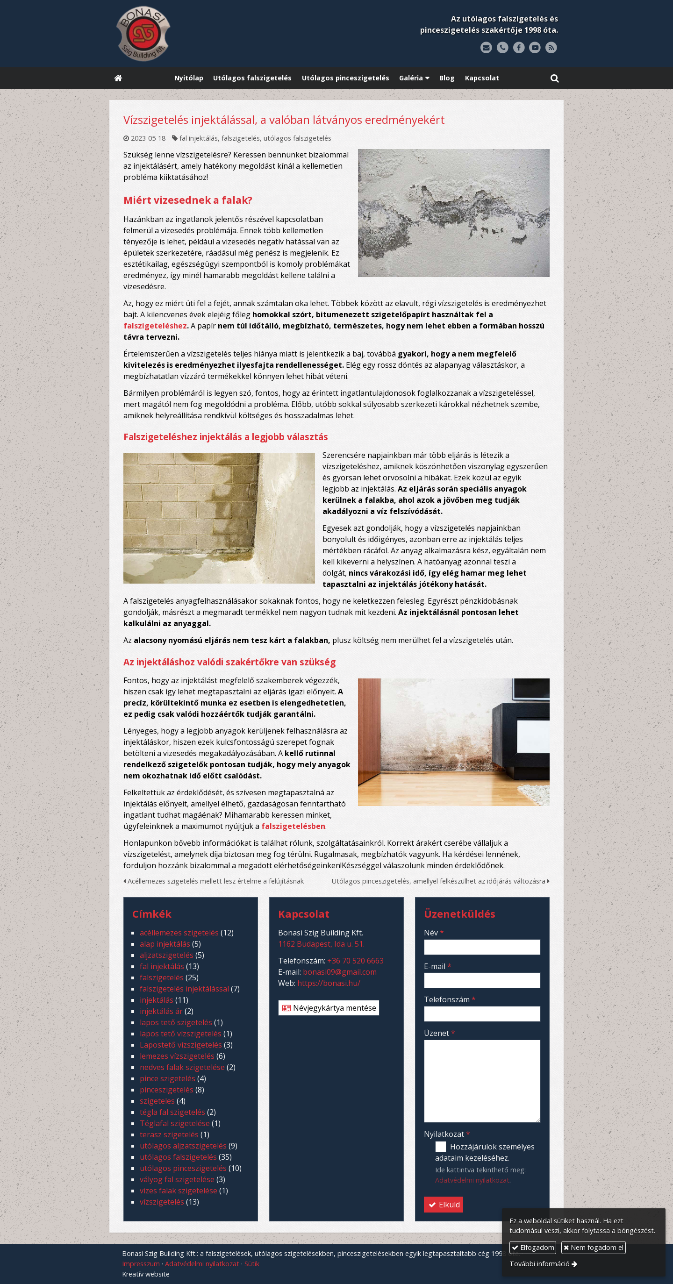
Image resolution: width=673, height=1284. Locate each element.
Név (434, 932)
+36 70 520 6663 (355, 961)
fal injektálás (198, 138)
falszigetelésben (293, 826)
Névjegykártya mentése (328, 1008)
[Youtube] (535, 48)
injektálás (156, 1000)
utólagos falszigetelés (297, 138)
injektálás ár (161, 1011)
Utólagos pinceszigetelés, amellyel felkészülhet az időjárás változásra (441, 881)
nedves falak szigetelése (182, 1067)
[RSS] (551, 48)
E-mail (437, 966)
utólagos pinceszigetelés (183, 1168)
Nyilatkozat (447, 1134)
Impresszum (141, 1263)
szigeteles (157, 1101)
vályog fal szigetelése (177, 1179)
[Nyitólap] (201, 33)
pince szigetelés (167, 1078)
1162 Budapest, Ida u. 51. (321, 944)
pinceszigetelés (166, 1089)
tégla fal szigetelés (172, 1112)
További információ (539, 1263)
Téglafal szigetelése (175, 1123)
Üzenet (439, 1033)
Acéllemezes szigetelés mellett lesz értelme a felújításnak (213, 881)
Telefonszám (450, 999)
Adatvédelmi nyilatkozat (472, 1180)
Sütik (251, 1263)
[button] (554, 78)
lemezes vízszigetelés (177, 1056)
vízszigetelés (162, 1202)
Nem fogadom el (593, 1247)
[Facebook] (519, 48)
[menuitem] (188, 78)
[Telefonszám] (502, 48)
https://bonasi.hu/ (328, 983)
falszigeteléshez (155, 326)
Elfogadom (533, 1247)
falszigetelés (241, 138)
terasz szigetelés (169, 1134)
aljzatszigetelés (166, 955)
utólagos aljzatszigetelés (183, 1146)
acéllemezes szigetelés (179, 932)
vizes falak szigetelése (178, 1190)
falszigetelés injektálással (184, 989)
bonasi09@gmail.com (340, 972)
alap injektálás (165, 944)
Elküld (443, 1204)
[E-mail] (486, 48)
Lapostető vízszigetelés (181, 1045)
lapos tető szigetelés (176, 1022)
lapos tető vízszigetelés (181, 1033)
